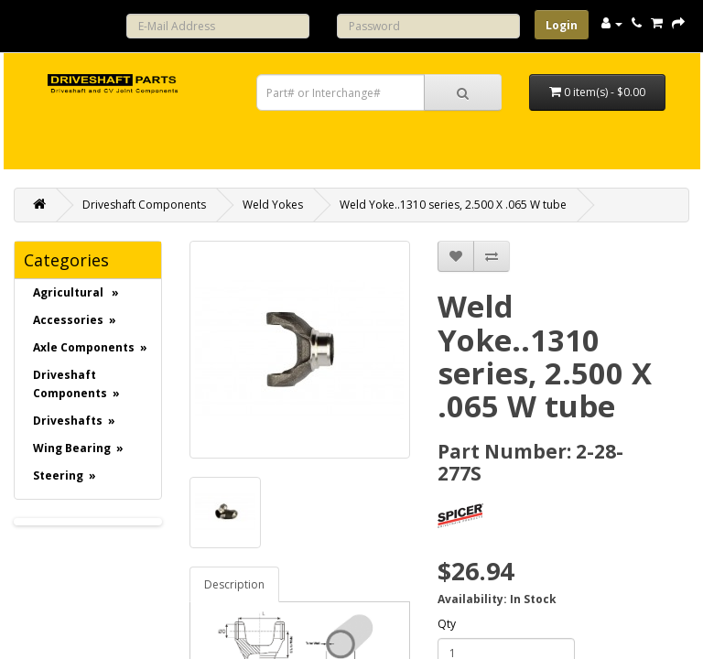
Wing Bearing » (78, 448)
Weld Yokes (273, 204)
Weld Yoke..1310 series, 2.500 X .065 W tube (453, 204)
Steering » (64, 475)
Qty (447, 624)
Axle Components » (90, 347)
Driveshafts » (74, 420)
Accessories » (74, 320)
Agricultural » (76, 292)
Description (234, 584)
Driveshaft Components (144, 204)
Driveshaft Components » (76, 384)
